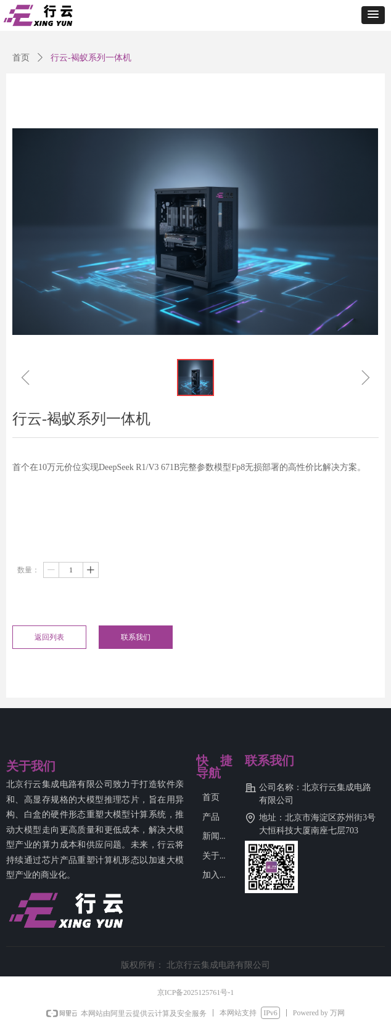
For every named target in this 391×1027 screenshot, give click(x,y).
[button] (373, 15)
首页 (21, 57)
